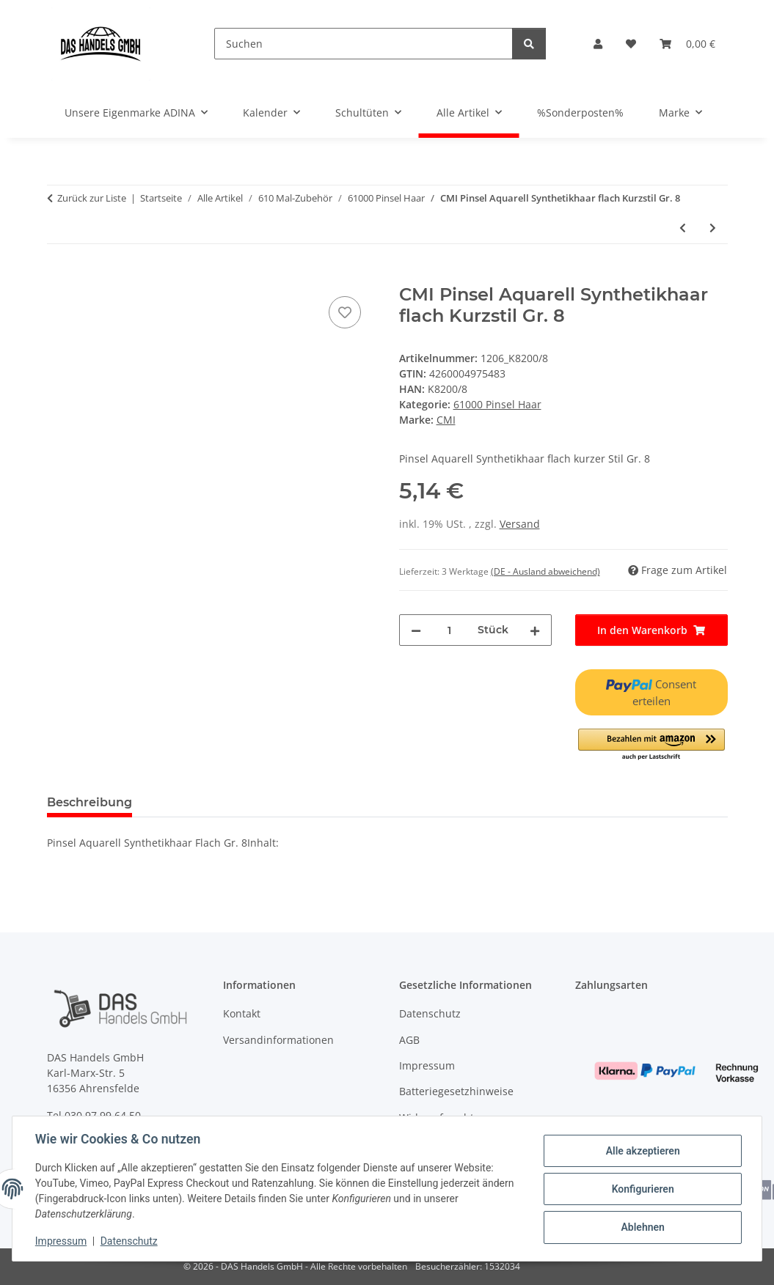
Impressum (61, 1241)
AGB (409, 1040)
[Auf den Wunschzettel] (345, 312)
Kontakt (241, 1013)
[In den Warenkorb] (58, 276)
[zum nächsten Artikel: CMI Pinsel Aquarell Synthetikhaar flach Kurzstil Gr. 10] (713, 227)
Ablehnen (641, 1227)
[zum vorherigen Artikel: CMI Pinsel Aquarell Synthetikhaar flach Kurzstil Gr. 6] (683, 227)
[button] (598, 43)
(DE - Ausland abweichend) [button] (545, 571)
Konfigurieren (641, 1189)
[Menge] (449, 630)
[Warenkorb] (687, 43)
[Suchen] (363, 43)
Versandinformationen (278, 1040)
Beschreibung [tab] (89, 802)
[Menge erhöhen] (535, 630)
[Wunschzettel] (631, 43)
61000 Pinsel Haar (497, 404)
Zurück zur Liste (91, 198)
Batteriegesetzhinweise (456, 1091)
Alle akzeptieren (642, 1151)
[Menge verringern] (416, 630)
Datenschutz (129, 1241)
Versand (520, 524)
